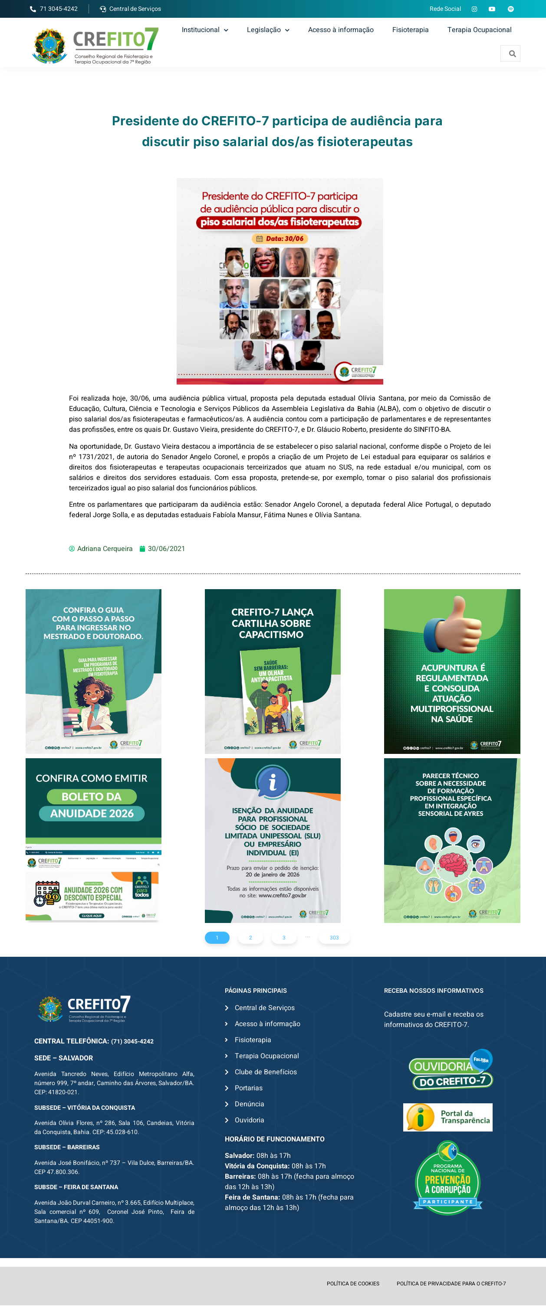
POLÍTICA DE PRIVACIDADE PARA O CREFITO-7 (451, 1284)
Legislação (268, 29)
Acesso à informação (341, 30)
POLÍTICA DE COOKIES (353, 1284)
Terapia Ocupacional (479, 30)
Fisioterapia (410, 30)
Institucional (205, 29)
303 (334, 938)
